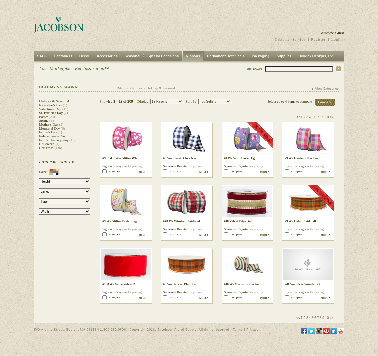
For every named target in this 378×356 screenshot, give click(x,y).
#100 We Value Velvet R (118, 284)
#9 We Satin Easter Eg (239, 158)
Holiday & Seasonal (161, 88)
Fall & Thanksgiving (53, 140)
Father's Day (48, 132)
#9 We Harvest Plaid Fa (179, 284)
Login (336, 39)
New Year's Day (50, 105)
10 (327, 117)
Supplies (284, 56)
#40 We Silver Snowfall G (302, 284)
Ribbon (137, 88)
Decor (84, 56)
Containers (63, 56)
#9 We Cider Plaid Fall (300, 221)
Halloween (47, 144)
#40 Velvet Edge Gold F (240, 221)
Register (318, 39)
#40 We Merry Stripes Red (242, 284)
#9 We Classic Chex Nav (179, 158)
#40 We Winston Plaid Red (181, 221)
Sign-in (107, 166)
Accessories (107, 56)
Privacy (252, 329)
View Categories (327, 88)
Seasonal (132, 56)
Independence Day (52, 136)
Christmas (46, 148)
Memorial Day (49, 128)
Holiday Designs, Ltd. (317, 56)
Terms (238, 329)
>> (331, 117)
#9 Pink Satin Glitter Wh (119, 158)
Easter (43, 117)
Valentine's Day (50, 109)
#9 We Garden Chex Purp (302, 158)
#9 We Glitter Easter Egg (119, 221)
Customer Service (290, 39)
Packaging (260, 56)
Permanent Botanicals (226, 56)
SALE (42, 56)
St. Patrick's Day (51, 113)
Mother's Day (48, 124)
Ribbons (193, 56)
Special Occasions (163, 56)
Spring (43, 120)
